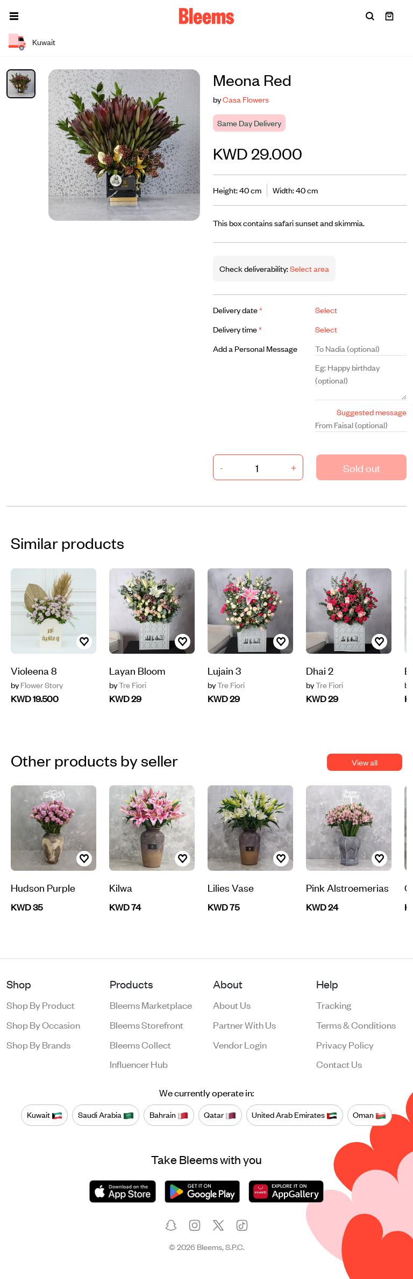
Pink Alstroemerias (347, 887)
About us (232, 1004)
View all (365, 762)
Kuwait (44, 1114)
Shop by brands (38, 1044)
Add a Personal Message (255, 348)
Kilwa (120, 887)
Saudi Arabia (106, 1114)
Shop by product (40, 1004)
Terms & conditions (356, 1024)
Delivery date (237, 309)
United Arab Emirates (294, 1114)
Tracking (333, 1004)
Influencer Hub (139, 1063)
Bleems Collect (140, 1044)
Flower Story (37, 685)
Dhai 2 (319, 670)
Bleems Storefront (146, 1024)
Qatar (220, 1114)
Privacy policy (345, 1044)
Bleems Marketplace (151, 1004)
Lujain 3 (224, 670)
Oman (369, 1114)
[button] (14, 16)
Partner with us (244, 1024)
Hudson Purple (43, 887)
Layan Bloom (137, 670)
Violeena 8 (34, 670)
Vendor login (240, 1044)
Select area (308, 268)
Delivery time (237, 329)
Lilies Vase (231, 887)
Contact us (339, 1063)
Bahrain (168, 1114)
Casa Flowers (246, 99)
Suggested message (372, 411)
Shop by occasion (43, 1024)
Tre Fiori (127, 685)
